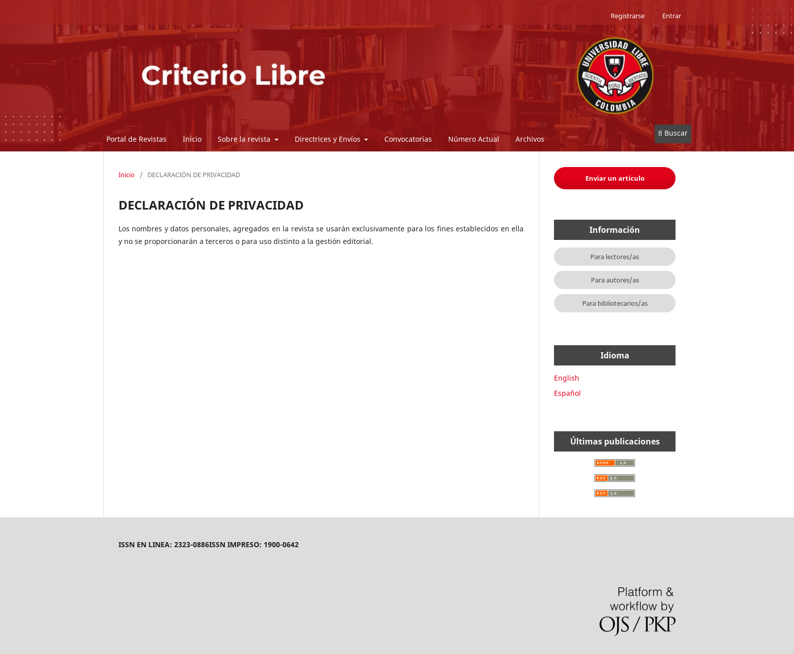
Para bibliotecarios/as (615, 303)
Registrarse (628, 15)
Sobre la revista (245, 139)
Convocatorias (408, 139)
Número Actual (473, 139)
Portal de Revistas (136, 139)
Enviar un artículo (615, 178)
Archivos (529, 139)
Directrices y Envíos (329, 139)
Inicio (192, 139)
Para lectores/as (614, 256)
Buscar (673, 133)
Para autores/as (615, 279)
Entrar (671, 15)
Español (567, 393)
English (566, 378)
